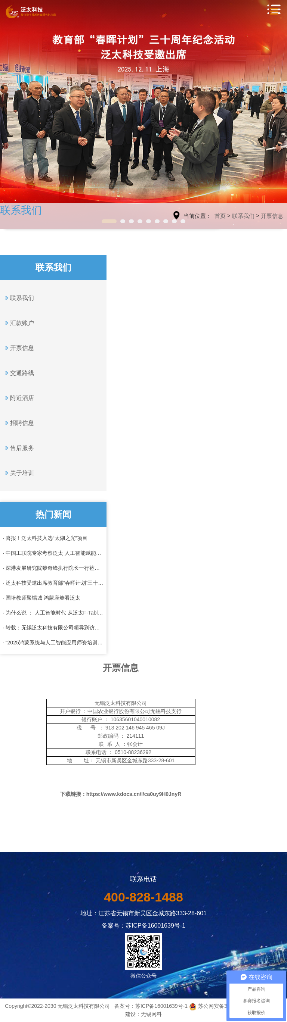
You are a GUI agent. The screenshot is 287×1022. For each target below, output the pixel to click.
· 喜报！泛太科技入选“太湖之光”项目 (45, 538)
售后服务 (18, 447)
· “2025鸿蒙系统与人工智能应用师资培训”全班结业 (53, 643)
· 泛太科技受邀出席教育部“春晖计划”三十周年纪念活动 (53, 583)
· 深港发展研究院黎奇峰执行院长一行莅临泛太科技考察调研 (53, 568)
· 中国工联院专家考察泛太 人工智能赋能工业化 (53, 553)
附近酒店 (18, 397)
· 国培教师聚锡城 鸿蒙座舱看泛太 (41, 598)
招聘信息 (18, 422)
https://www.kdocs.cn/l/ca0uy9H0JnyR (134, 794)
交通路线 (18, 372)
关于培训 (18, 472)
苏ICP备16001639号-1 (161, 1006)
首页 (220, 216)
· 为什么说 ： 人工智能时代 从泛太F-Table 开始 (53, 613)
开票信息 (272, 216)
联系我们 (243, 216)
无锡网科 (151, 1014)
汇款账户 (18, 322)
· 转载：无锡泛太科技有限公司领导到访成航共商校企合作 (53, 628)
